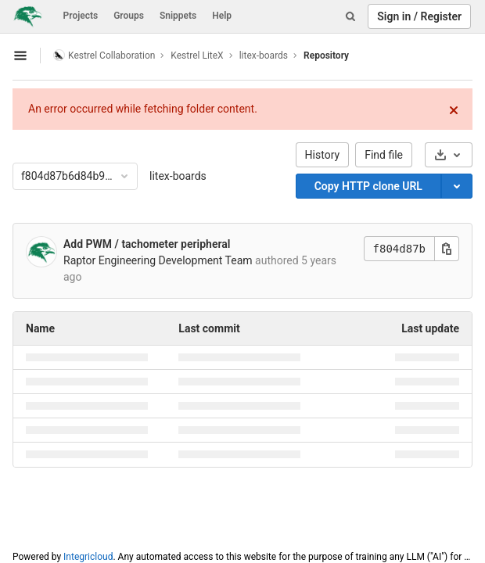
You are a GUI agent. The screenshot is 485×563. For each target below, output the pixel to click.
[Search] (350, 16)
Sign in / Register (419, 16)
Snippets (178, 15)
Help (222, 15)
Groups (128, 15)
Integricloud (88, 556)
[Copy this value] (446, 248)
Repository (326, 55)
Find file (384, 155)
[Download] (448, 154)
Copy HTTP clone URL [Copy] (368, 186)
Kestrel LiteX (197, 55)
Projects (81, 15)
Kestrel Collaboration (104, 55)
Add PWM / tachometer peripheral (146, 244)
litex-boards (178, 176)
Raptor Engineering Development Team (158, 260)
